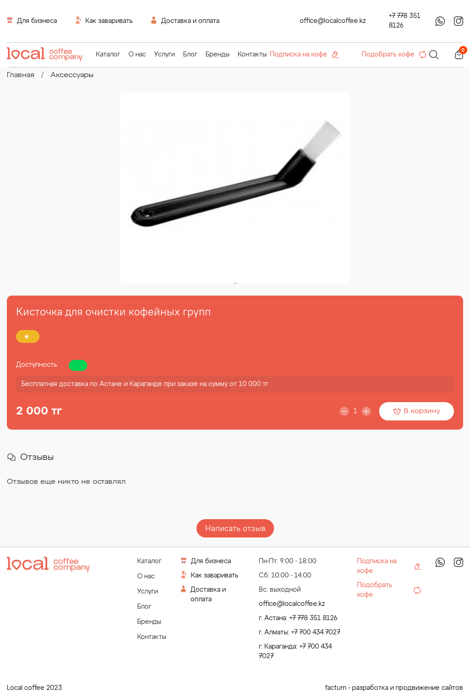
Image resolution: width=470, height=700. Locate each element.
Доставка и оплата (185, 20)
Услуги (164, 54)
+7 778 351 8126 (404, 21)
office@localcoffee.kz (333, 21)
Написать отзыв (235, 528)
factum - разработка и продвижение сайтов (394, 688)
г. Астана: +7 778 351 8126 (298, 618)
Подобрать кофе (394, 54)
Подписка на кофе (304, 54)
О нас (137, 54)
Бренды (217, 54)
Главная (20, 75)
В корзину (416, 411)
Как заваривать (104, 20)
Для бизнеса (32, 20)
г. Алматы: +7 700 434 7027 (299, 632)
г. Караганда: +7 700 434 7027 (295, 652)
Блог (190, 54)
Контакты (252, 54)
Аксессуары (72, 75)
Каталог (108, 54)
